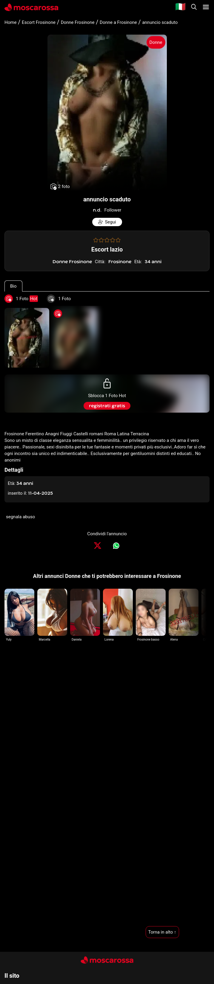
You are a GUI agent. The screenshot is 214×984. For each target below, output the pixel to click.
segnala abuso (20, 516)
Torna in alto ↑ (162, 932)
